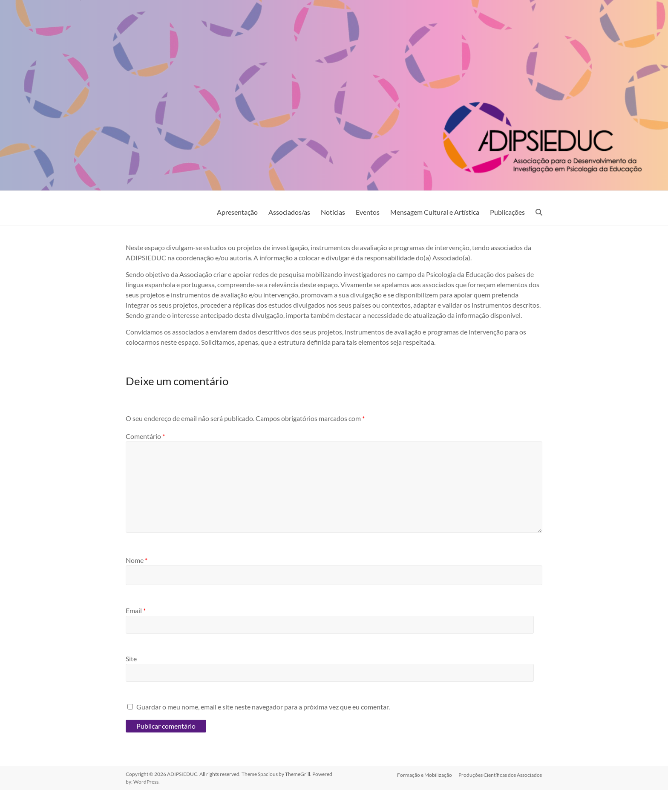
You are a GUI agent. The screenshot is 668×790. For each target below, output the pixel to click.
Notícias (333, 212)
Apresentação (237, 212)
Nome (136, 560)
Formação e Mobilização (424, 774)
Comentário (145, 436)
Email (136, 610)
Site (131, 658)
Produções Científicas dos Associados (500, 774)
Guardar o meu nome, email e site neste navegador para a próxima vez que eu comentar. (263, 707)
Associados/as (289, 212)
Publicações (507, 212)
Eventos (368, 212)
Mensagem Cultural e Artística (434, 212)
